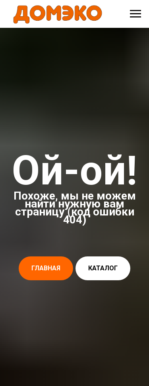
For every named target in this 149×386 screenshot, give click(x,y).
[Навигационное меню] (135, 14)
